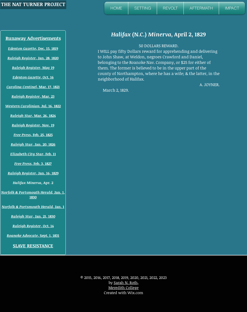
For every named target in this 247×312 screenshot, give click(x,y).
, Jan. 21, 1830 (33, 216)
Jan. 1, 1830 (33, 194)
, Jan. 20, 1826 (33, 144)
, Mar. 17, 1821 (33, 86)
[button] (142, 8)
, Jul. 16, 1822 (33, 105)
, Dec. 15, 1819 (33, 48)
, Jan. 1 (33, 206)
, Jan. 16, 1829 (33, 173)
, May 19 (33, 67)
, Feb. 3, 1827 (33, 163)
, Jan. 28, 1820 (33, 58)
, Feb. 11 (33, 153)
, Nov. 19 (33, 125)
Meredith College (123, 287)
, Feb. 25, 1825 (33, 134)
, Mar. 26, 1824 (33, 115)
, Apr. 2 (33, 182)
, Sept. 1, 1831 (33, 235)
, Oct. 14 (33, 225)
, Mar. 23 (33, 96)
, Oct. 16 (33, 77)
